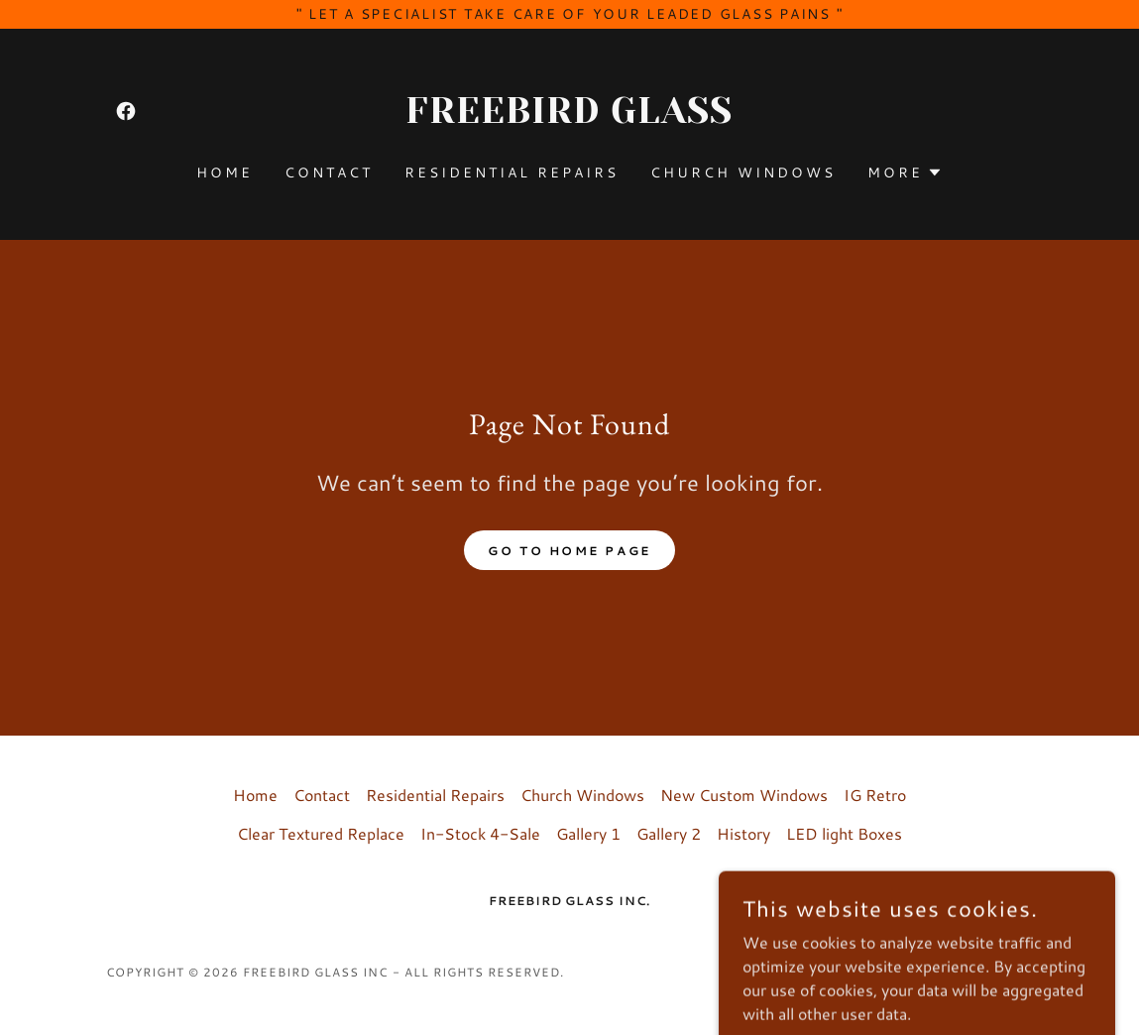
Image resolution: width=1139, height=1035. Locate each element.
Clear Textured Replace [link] (320, 833)
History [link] (743, 833)
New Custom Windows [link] (744, 794)
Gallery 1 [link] (588, 833)
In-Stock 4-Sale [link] (480, 833)
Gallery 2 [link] (668, 833)
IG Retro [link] (875, 794)
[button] (905, 172)
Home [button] (255, 794)
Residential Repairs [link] (511, 172)
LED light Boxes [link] (844, 833)
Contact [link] (329, 172)
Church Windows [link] (743, 172)
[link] (126, 111)
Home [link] (224, 172)
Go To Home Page (569, 550)
